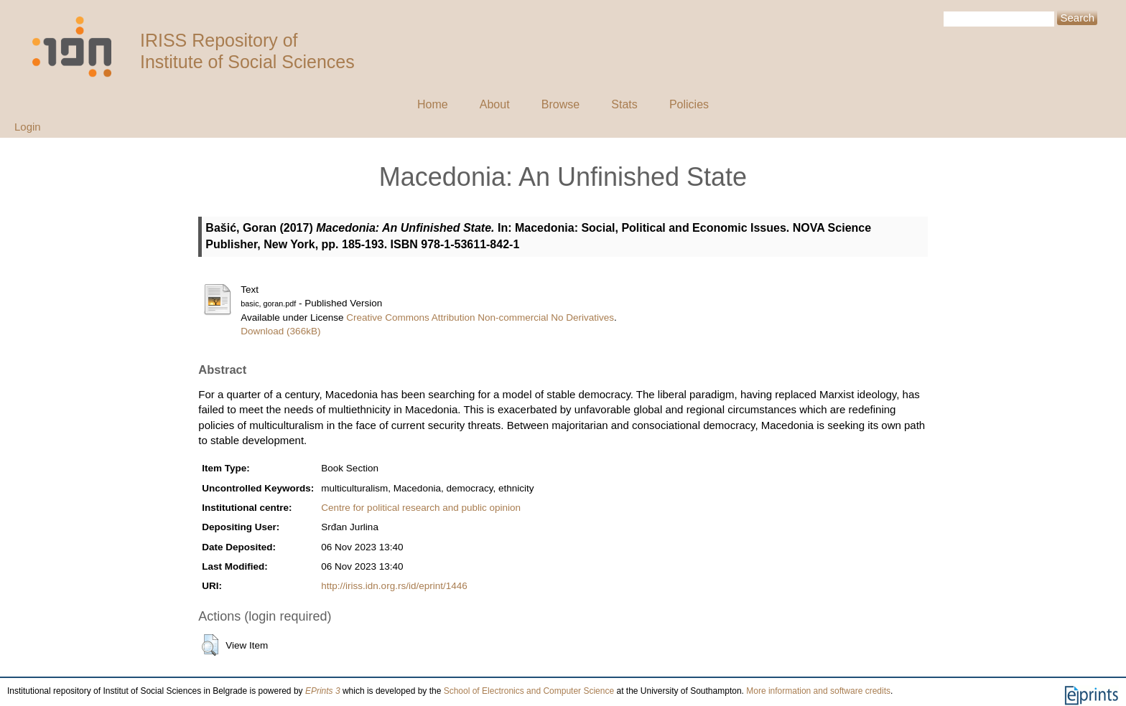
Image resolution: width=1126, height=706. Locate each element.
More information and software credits (818, 691)
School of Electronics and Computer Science (529, 691)
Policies (689, 104)
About (495, 104)
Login (27, 127)
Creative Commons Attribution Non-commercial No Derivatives (480, 317)
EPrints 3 (322, 691)
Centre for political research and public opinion (421, 507)
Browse (560, 104)
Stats (624, 104)
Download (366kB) (280, 331)
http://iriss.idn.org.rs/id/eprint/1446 (394, 585)
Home (432, 104)
